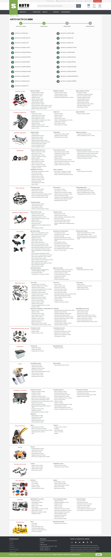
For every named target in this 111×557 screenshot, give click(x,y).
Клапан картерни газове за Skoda (84, 316)
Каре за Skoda (35, 186)
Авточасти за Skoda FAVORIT (24, 59)
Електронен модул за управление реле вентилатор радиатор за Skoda (40, 269)
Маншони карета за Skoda (37, 179)
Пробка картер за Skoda (82, 285)
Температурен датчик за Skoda (38, 235)
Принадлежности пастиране (60, 516)
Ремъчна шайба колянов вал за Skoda (62, 294)
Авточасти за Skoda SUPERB (70, 85)
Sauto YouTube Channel (83, 535)
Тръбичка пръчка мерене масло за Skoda (86, 312)
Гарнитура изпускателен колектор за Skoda (63, 315)
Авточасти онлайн (25, 12)
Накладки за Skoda (36, 102)
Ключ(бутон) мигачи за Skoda (60, 243)
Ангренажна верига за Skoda (38, 206)
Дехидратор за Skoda (36, 404)
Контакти (98, 1)
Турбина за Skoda (35, 308)
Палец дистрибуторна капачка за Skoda (40, 220)
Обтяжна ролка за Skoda (37, 193)
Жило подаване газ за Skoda (38, 312)
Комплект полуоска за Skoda (38, 180)
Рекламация (12, 540)
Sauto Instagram (91, 535)
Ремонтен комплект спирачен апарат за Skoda (42, 110)
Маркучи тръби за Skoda (37, 313)
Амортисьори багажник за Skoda (61, 496)
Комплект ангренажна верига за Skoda (40, 210)
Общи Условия (57, 554)
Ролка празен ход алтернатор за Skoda (62, 201)
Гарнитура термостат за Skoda (61, 321)
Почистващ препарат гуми (37, 519)
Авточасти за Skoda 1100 (23, 43)
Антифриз (56, 422)
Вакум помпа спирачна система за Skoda (40, 367)
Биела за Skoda (57, 282)
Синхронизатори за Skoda (60, 158)
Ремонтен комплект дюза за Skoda (61, 223)
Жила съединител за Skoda (37, 163)
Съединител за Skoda (36, 171)
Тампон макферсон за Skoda (38, 122)
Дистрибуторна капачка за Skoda (39, 218)
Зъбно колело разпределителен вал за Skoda (41, 287)
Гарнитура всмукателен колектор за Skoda (63, 313)
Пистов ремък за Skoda (59, 191)
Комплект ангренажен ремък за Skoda (40, 197)
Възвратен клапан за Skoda (38, 403)
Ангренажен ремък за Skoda (38, 191)
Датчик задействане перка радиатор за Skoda (41, 261)
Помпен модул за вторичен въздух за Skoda (41, 321)
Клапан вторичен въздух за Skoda (39, 147)
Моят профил (89, 1)
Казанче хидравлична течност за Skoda (85, 140)
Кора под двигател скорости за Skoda (40, 502)
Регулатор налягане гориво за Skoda (62, 221)
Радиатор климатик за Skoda (38, 414)
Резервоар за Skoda (36, 507)
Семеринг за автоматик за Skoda (84, 161)
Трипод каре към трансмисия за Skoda (40, 174)
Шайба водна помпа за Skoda (60, 202)
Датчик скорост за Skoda (37, 240)
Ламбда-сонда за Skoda (37, 238)
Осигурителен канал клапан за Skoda (40, 291)
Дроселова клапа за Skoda (37, 307)
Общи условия (12, 544)
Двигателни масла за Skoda (38, 420)
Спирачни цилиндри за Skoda (60, 101)
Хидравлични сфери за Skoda (38, 129)
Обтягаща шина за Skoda (37, 207)
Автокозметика (70, 12)
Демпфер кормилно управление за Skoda (41, 146)
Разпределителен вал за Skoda (38, 282)
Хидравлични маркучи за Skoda (84, 138)
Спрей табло (34, 518)
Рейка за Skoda (35, 138)
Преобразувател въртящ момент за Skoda (86, 158)
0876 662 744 (80, 1)
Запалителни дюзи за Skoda (60, 217)
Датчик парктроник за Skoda (38, 263)
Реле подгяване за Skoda (59, 241)
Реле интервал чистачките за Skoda (62, 244)
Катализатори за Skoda (37, 463)
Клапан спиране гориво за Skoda (84, 234)
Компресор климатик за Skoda (38, 387)
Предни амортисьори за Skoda (38, 119)
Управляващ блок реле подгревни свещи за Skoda (42, 226)
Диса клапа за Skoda (36, 318)
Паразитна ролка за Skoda (37, 194)
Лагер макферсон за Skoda (37, 125)
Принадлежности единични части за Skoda (63, 102)
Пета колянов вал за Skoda (60, 290)
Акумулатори (38, 12)
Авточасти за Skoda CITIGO (24, 49)
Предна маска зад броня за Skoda (39, 505)
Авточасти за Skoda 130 (68, 43)
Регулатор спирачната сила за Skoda (85, 108)
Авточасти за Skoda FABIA (69, 54)
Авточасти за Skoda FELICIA (70, 59)
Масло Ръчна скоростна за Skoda (39, 422)
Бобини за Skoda (35, 221)
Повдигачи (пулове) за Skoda (38, 285)
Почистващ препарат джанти (38, 521)
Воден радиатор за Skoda (37, 409)
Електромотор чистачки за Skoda (84, 497)
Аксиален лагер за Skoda (37, 166)
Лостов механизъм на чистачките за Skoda (86, 502)
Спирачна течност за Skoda (60, 420)
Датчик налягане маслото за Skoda (39, 234)
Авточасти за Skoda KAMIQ (24, 64)
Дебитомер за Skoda (36, 237)
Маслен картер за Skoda (82, 308)
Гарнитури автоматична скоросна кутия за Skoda (87, 155)
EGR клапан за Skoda (59, 220)
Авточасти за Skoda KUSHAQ (70, 70)
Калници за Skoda (35, 494)
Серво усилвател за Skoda (83, 107)
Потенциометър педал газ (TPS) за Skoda (63, 268)
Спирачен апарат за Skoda (37, 107)
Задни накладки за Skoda (37, 105)
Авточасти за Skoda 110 (68, 38)
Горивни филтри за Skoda (37, 444)
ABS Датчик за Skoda (81, 97)
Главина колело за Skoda (59, 125)
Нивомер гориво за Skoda (59, 274)
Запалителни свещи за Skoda (38, 215)
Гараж (89, 7)
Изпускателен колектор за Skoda (39, 296)
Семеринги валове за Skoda (60, 308)
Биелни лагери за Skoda (59, 283)
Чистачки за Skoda (81, 494)
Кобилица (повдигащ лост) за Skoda (39, 283)
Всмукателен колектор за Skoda (38, 294)
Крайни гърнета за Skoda (37, 462)
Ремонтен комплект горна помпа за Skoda (63, 177)
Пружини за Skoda (36, 127)
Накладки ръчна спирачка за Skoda (84, 99)
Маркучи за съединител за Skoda (39, 169)
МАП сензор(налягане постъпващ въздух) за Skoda (41, 250)
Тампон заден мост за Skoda (60, 129)
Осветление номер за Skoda (38, 481)
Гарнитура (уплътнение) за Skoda (61, 155)
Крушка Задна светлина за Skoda (61, 478)
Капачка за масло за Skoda (60, 508)
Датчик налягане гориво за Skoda (39, 257)
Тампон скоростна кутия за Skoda (84, 174)
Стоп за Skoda (35, 477)
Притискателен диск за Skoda (38, 158)
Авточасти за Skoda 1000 (69, 33)
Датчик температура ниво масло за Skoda (41, 248)
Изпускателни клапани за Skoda (38, 290)
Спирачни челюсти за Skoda (60, 97)
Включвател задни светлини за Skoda (62, 237)
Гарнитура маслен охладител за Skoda (62, 319)
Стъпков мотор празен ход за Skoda (62, 272)
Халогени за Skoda (36, 480)
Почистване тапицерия (37, 524)
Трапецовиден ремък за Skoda (83, 191)
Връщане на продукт (13, 542)
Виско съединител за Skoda (60, 387)
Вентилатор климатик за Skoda (38, 400)
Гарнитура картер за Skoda (60, 316)
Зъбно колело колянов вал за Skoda (62, 293)
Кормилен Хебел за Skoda (37, 143)
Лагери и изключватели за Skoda (39, 160)
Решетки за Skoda (58, 500)
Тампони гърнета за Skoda (60, 459)
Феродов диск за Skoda (37, 157)
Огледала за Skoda (58, 497)
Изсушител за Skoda (36, 391)
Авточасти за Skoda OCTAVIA (24, 75)
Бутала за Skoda (58, 296)
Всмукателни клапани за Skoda (38, 288)
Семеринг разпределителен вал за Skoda (40, 302)
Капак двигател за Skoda (37, 496)
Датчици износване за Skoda (38, 108)
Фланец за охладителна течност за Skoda (63, 404)
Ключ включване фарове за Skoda (61, 246)
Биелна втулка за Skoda (59, 285)
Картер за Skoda (80, 282)
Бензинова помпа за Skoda (37, 372)
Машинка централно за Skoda (60, 271)
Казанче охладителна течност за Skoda (62, 394)
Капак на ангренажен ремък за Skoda (40, 199)
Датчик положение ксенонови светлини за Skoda (42, 258)
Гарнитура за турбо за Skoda (38, 315)
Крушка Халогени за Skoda (60, 477)
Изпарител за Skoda (36, 389)
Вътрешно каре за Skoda (37, 177)
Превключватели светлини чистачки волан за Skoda (64, 239)
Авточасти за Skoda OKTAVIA (70, 75)
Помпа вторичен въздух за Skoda (61, 138)
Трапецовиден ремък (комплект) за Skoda (86, 196)
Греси (33, 427)
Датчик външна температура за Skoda (40, 243)
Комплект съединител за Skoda (38, 155)
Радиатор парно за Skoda (37, 411)
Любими (94, 7)
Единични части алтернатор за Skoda (62, 330)
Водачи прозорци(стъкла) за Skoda (61, 505)
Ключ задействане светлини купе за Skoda (63, 247)
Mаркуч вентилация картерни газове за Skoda (87, 318)
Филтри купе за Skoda (36, 445)
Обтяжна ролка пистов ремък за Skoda (62, 194)
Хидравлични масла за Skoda (38, 425)
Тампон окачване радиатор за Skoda (62, 403)
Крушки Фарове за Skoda (59, 475)
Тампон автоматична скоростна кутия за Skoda (87, 157)
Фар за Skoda (34, 475)
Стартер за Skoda (35, 326)
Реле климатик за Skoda (37, 271)
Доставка (11, 538)
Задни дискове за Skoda (37, 101)
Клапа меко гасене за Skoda (38, 310)
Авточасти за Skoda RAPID (24, 80)
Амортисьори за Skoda (36, 118)
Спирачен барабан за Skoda (60, 99)
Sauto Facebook (72, 535)
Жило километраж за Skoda (60, 511)
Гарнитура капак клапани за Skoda (61, 312)
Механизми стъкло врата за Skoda (61, 502)
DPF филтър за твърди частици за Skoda (40, 450)
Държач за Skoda (58, 160)
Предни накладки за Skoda (37, 104)
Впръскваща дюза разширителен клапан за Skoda (42, 401)
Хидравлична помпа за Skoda (60, 140)
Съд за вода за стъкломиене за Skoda (85, 503)
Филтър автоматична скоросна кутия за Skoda (87, 160)
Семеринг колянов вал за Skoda (61, 299)
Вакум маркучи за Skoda (82, 111)
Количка (100, 7)
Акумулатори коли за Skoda (38, 347)
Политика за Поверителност (72, 554)
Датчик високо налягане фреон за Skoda (40, 394)
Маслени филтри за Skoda (37, 447)
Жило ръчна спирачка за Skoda (84, 101)
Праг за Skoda (35, 500)
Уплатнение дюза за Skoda (60, 318)
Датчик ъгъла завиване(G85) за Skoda (40, 232)
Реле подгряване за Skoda (37, 227)
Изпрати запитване (63, 1)
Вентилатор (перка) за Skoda (60, 389)
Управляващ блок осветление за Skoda (40, 272)
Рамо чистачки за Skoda (82, 496)
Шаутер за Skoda (35, 327)
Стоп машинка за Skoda (59, 232)
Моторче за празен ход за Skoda (61, 277)
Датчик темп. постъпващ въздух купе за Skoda (42, 254)
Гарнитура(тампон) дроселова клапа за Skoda (64, 307)
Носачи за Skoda (58, 121)
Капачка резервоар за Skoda (60, 507)
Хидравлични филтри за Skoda (38, 448)
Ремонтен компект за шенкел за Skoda (40, 130)
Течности (60, 12)
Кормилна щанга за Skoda (37, 141)
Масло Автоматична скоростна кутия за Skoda (42, 423)
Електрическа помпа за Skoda (60, 141)
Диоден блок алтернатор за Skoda (61, 329)
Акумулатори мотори (36, 344)
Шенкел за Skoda (35, 132)
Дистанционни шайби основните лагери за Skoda (65, 291)
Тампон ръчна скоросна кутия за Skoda (62, 163)
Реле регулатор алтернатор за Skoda (62, 327)
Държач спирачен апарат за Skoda (39, 113)
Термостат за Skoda (58, 398)
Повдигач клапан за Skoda (37, 293)
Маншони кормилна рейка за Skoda (39, 144)
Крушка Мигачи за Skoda (59, 481)
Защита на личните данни (15, 546)
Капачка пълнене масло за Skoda (84, 315)
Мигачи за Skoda (35, 478)
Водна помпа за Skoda (36, 361)
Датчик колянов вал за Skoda (38, 242)
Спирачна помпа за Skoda (82, 105)
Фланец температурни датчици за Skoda (63, 400)
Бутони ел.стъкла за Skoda (60, 249)
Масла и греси (49, 12)
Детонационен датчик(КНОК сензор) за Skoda (41, 246)
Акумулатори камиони (36, 345)
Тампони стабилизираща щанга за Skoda (63, 124)
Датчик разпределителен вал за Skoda (40, 245)
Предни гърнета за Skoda (37, 459)
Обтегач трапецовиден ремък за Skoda (85, 194)
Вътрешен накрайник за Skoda (38, 149)
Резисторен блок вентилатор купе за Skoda (86, 391)
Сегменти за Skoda (58, 297)
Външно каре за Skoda (36, 176)
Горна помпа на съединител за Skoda (62, 176)
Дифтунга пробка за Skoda (83, 287)
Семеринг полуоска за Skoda (38, 182)
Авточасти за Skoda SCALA (24, 85)
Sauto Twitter (75, 535)
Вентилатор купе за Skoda (82, 389)
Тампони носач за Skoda (59, 122)
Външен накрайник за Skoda (38, 150)
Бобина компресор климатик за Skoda (40, 406)
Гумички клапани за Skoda (37, 300)
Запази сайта (52, 1)
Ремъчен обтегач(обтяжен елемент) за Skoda (41, 196)
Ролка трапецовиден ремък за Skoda (85, 193)
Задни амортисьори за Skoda (38, 121)
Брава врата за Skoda (59, 275)
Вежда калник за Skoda (37, 503)
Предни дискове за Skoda (37, 99)
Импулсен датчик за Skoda (37, 264)
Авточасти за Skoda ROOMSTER (71, 80)
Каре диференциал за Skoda (38, 185)
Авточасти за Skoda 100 (23, 33)
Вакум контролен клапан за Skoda (39, 319)
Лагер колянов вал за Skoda (60, 288)
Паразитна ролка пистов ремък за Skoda (63, 196)
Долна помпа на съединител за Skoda (62, 174)
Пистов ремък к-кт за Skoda (60, 193)
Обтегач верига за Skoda (37, 209)
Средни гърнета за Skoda (37, 460)
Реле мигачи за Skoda (59, 235)
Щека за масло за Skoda (82, 310)
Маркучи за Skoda (58, 397)
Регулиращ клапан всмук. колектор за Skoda (86, 235)
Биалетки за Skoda (58, 118)
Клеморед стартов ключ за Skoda (61, 234)
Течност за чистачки (58, 425)
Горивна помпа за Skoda (59, 215)
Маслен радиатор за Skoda (37, 416)
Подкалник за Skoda (58, 494)
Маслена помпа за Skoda (37, 366)
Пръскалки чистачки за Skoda (83, 499)
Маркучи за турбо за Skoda (37, 316)
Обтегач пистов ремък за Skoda (61, 197)
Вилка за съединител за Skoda (38, 168)
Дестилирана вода (58, 423)
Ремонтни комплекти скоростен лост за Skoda (64, 164)
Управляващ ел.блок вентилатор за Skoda (86, 387)
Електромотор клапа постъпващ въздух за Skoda (42, 397)
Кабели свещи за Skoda (37, 223)
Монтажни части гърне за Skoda (61, 460)
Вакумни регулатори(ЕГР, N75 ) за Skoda (86, 232)
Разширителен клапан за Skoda (38, 392)
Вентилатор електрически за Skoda (62, 391)
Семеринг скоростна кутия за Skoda (62, 168)
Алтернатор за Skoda (59, 326)
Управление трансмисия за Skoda (61, 157)
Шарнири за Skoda (58, 119)
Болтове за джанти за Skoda (83, 118)
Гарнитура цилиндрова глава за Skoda (62, 310)
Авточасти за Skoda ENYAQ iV (24, 54)
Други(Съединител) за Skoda (38, 164)
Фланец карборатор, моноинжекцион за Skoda (64, 218)
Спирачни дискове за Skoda (38, 97)
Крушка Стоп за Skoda (59, 480)
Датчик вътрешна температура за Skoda (40, 252)
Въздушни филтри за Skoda (38, 442)
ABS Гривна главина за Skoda (83, 110)
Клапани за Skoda (35, 303)
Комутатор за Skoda (36, 224)
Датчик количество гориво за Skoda (39, 260)
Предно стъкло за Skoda (37, 499)
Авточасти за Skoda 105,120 (24, 38)
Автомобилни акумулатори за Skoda (85, 268)
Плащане (11, 536)
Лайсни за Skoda (58, 499)
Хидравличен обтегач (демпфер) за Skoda (63, 199)
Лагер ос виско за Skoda (59, 395)
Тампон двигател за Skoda (83, 307)
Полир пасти (34, 516)
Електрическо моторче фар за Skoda (62, 269)
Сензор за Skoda (58, 161)
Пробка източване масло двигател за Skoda (86, 313)
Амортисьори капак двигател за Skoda (62, 503)
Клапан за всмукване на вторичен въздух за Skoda (86, 238)
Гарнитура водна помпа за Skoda (61, 361)
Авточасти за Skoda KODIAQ (24, 70)
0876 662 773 (72, 1)
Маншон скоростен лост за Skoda (61, 166)
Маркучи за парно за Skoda (83, 392)
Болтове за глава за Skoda (37, 297)
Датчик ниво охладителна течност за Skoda (41, 255)
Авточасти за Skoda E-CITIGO (70, 49)
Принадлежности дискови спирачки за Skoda (41, 111)
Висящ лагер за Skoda (36, 183)
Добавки (56, 427)
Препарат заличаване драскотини (39, 522)
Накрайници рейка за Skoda (38, 140)
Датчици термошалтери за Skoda (61, 392)
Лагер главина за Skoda (59, 127)
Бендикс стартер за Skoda (37, 329)
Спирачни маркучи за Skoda (83, 104)
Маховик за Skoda (35, 161)
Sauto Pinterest (87, 535)
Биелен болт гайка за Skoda (60, 287)
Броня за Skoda (35, 497)
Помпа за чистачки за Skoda (83, 500)
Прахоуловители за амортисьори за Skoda (41, 124)
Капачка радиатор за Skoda (60, 401)
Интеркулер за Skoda (36, 412)
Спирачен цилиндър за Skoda (83, 102)
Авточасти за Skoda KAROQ (70, 64)
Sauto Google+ (79, 535)
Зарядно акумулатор (58, 344)
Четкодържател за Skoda (59, 332)
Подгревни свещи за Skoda (37, 217)
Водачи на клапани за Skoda (38, 299)
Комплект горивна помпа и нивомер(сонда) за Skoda (64, 225)
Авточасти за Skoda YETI (23, 91)
